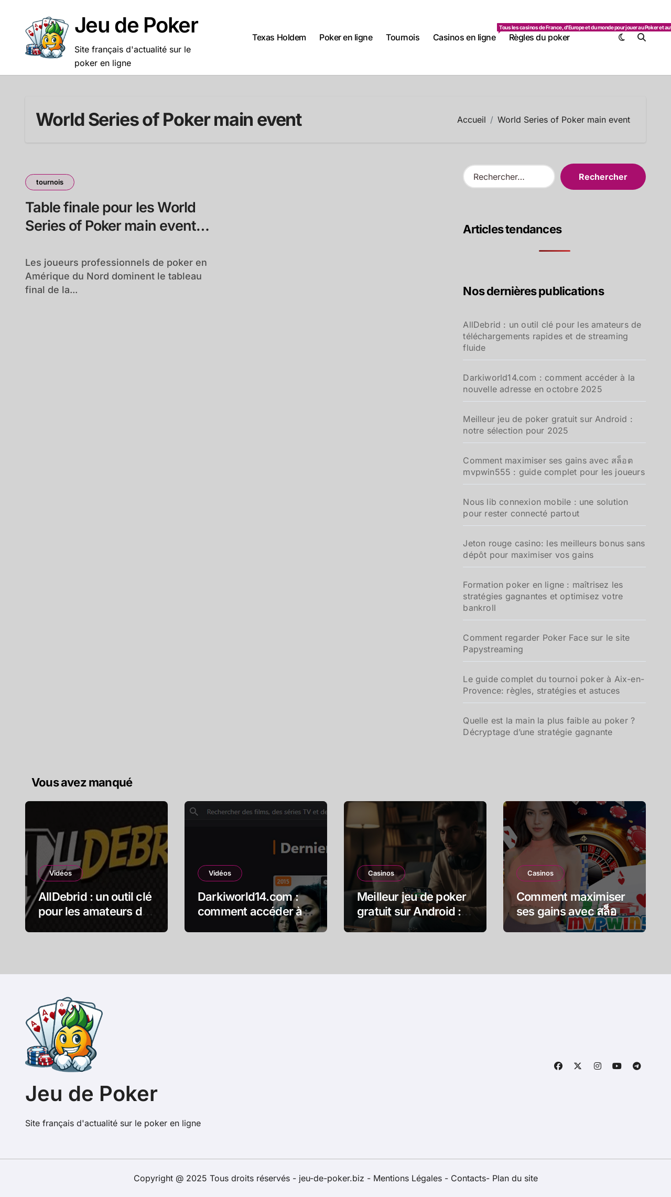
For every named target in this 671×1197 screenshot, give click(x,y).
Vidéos (60, 873)
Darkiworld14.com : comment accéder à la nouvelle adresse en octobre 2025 (549, 383)
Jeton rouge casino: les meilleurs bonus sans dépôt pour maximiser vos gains (554, 549)
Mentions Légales (409, 1178)
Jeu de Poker (136, 25)
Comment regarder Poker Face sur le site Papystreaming (546, 643)
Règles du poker (539, 37)
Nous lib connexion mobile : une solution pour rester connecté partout (545, 508)
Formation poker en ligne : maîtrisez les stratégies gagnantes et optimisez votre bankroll (543, 596)
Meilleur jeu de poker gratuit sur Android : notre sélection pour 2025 (548, 425)
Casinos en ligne (467, 32)
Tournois (402, 37)
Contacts (468, 1178)
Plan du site (515, 1178)
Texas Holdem (279, 37)
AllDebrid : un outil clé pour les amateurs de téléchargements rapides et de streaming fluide (552, 336)
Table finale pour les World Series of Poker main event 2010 (110, 226)
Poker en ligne (345, 37)
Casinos (381, 873)
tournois (49, 182)
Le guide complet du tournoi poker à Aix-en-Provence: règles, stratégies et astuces (553, 685)
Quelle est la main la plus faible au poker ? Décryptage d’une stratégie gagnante (549, 726)
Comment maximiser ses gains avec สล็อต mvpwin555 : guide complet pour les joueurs (553, 466)
